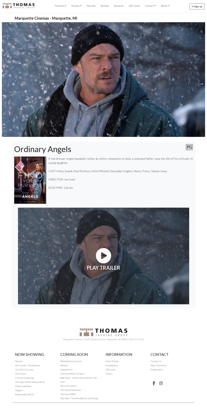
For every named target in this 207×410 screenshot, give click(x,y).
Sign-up (197, 6)
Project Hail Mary (23, 386)
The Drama (20, 373)
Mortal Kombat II (68, 385)
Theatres (59, 5)
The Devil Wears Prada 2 (72, 373)
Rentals (105, 5)
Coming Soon (111, 365)
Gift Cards (134, 5)
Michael (64, 365)
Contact (149, 5)
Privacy (108, 373)
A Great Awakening (24, 377)
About (164, 5)
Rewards (119, 5)
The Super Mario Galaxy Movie (30, 382)
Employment (157, 369)
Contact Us (156, 361)
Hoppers (19, 390)
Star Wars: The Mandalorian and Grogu (79, 398)
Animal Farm (66, 369)
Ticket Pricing (111, 361)
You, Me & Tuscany (24, 369)
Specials (91, 5)
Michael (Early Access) (71, 361)
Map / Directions (159, 365)
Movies (75, 5)
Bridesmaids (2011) (24, 394)
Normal (18, 361)
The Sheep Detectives (70, 390)
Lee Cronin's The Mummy (27, 365)
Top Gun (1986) (67, 394)
